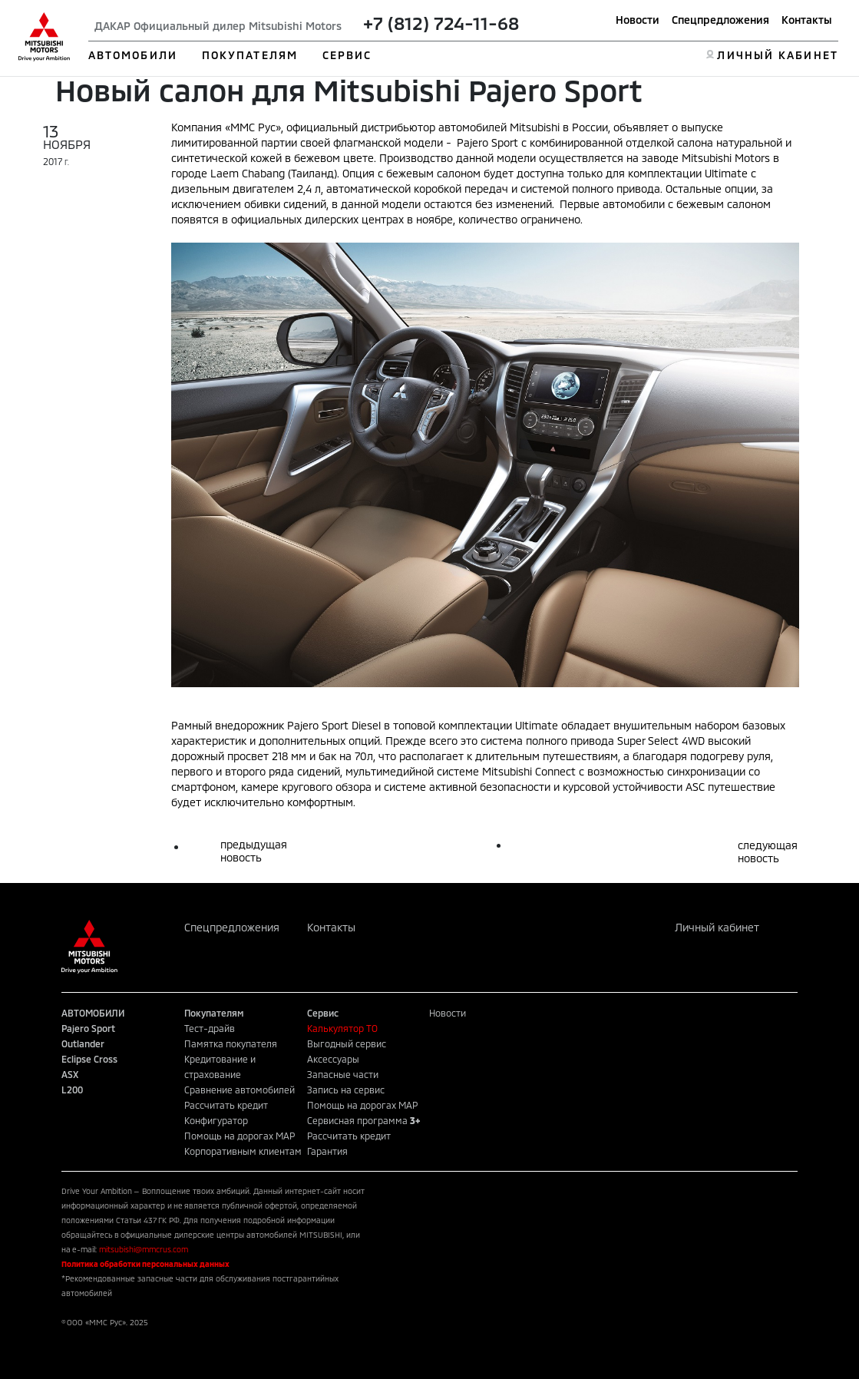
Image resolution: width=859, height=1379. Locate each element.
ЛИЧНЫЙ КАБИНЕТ (777, 54)
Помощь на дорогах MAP (239, 1135)
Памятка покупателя (230, 1043)
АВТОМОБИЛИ (132, 54)
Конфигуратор (216, 1120)
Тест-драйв (209, 1028)
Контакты (806, 19)
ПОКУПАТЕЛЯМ (250, 54)
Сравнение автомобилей (239, 1089)
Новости (637, 19)
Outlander (82, 1043)
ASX (69, 1074)
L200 (72, 1089)
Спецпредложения (720, 19)
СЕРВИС (347, 54)
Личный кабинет (717, 927)
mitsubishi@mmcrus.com (143, 1249)
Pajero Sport (88, 1028)
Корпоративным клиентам (243, 1151)
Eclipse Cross (89, 1058)
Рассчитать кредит (226, 1105)
